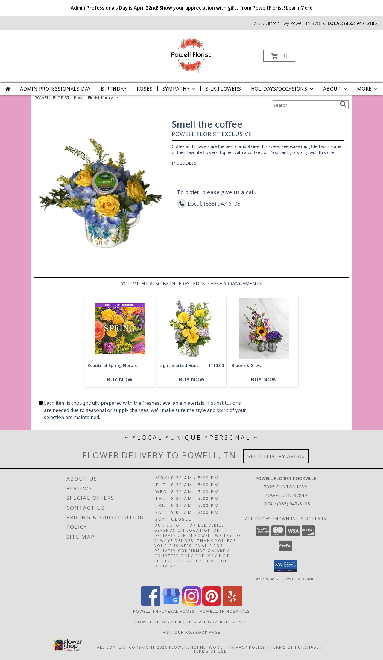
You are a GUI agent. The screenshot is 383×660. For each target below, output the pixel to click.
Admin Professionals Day (55, 88)
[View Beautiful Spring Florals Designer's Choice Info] (119, 328)
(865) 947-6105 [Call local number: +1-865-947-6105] (360, 23)
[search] (343, 104)
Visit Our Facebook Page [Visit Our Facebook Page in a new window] (192, 632)
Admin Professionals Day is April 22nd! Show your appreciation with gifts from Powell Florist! (192, 7)
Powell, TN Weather (158, 621)
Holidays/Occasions (282, 88)
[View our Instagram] (191, 603)
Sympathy (179, 88)
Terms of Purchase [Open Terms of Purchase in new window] (295, 647)
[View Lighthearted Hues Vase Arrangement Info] (191, 328)
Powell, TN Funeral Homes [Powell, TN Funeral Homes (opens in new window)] (164, 611)
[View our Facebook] (150, 603)
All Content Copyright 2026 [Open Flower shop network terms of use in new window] (132, 647)
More (368, 88)
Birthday (114, 88)
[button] (279, 56)
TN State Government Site (217, 621)
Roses (145, 88)
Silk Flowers (223, 88)
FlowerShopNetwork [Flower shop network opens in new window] (196, 647)
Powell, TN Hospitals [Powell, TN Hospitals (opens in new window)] (225, 611)
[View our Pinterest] (211, 603)
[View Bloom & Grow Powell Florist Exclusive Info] (263, 328)
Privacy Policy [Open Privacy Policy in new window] (246, 647)
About (335, 88)
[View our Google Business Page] (171, 603)
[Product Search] (305, 105)
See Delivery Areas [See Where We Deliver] (276, 456)
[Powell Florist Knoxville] (191, 54)
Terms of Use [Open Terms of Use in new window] (210, 650)
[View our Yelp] (232, 603)
